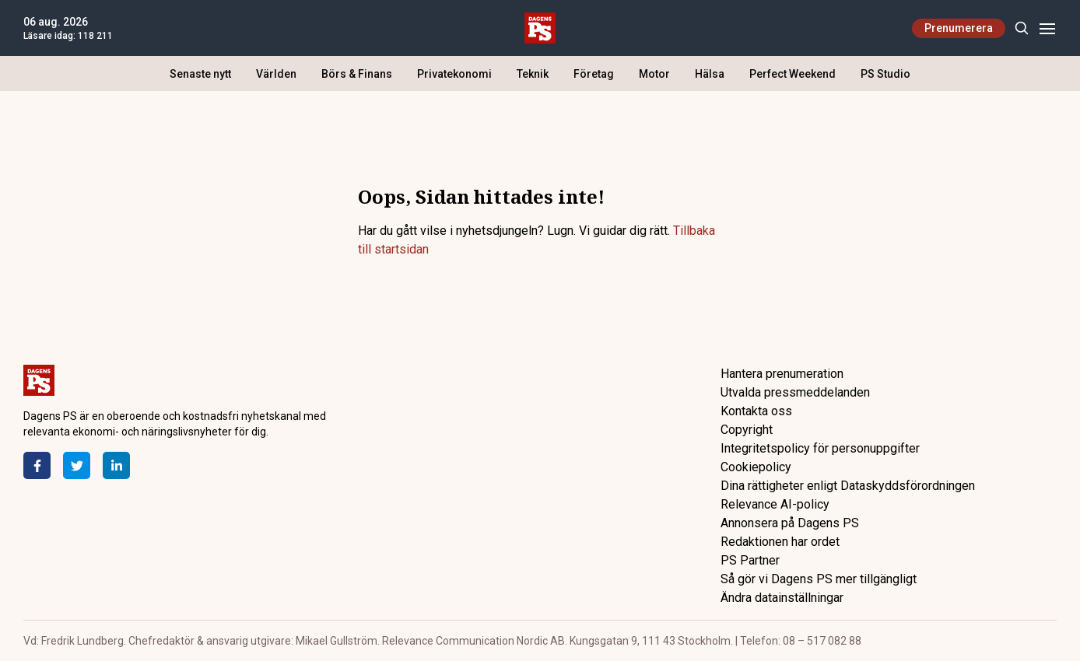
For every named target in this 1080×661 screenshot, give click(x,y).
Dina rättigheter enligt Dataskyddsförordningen (848, 485)
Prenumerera (958, 28)
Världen (276, 74)
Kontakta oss (756, 411)
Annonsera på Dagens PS (790, 523)
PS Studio (885, 74)
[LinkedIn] (116, 465)
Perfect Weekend (792, 74)
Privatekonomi (454, 74)
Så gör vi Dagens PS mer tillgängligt (819, 579)
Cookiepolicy (756, 467)
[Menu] (1047, 28)
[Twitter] (76, 465)
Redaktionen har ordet (780, 541)
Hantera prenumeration (782, 373)
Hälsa (709, 74)
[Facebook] (37, 465)
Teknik (533, 74)
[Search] (1021, 28)
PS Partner (750, 560)
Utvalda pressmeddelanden (795, 392)
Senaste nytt (200, 74)
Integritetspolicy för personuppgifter (820, 448)
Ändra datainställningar (782, 597)
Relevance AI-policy (775, 504)
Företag (593, 74)
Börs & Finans (356, 74)
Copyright (747, 429)
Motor (654, 74)
